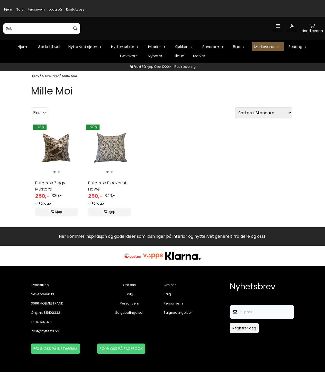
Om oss (129, 302)
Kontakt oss (75, 9)
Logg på (55, 9)
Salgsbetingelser (129, 330)
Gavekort (128, 73)
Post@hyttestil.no (45, 349)
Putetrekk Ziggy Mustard (50, 204)
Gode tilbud (49, 64)
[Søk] (41, 37)
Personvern (36, 9)
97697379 (44, 339)
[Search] (75, 37)
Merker (199, 73)
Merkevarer (50, 94)
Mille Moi (69, 94)
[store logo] (164, 37)
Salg (20, 9)
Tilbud (178, 73)
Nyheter (155, 73)
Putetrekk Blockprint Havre (107, 204)
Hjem (8, 9)
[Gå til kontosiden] (292, 37)
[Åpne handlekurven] (312, 37)
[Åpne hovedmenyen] (278, 37)
